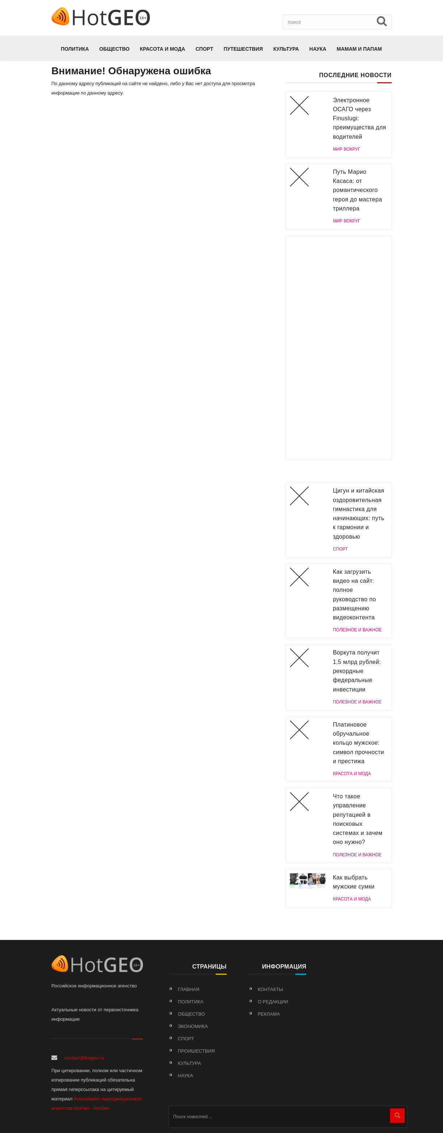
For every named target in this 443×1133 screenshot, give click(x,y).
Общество (114, 49)
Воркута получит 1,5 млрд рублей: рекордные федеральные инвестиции (357, 670)
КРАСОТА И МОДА (162, 49)
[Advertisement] (339, 347)
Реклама (269, 1014)
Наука (317, 49)
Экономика (193, 1026)
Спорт (204, 49)
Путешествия (243, 49)
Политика (75, 49)
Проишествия (196, 1051)
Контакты (270, 989)
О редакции (273, 1001)
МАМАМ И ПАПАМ (359, 49)
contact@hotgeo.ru (84, 1058)
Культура (286, 49)
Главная (188, 989)
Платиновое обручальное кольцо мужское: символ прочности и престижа (358, 743)
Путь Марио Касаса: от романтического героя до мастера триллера (357, 190)
